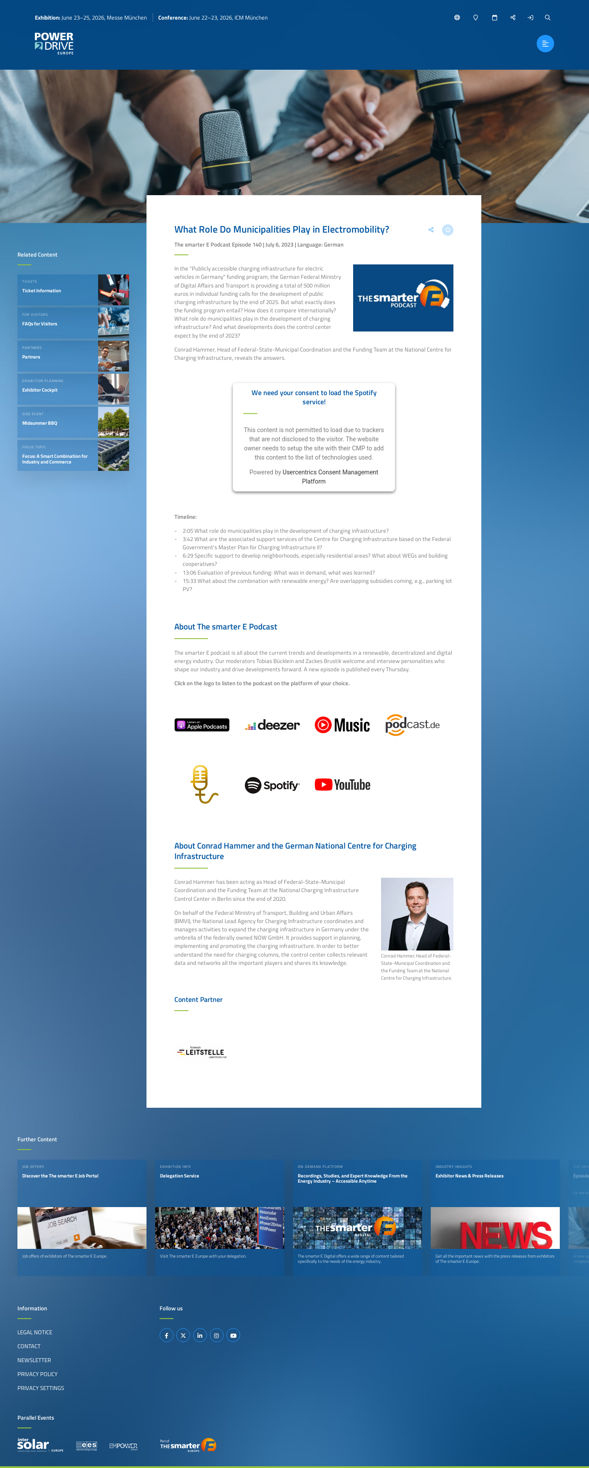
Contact (29, 1346)
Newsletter (34, 1360)
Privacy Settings (40, 1387)
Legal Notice (34, 1332)
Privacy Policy (37, 1374)
